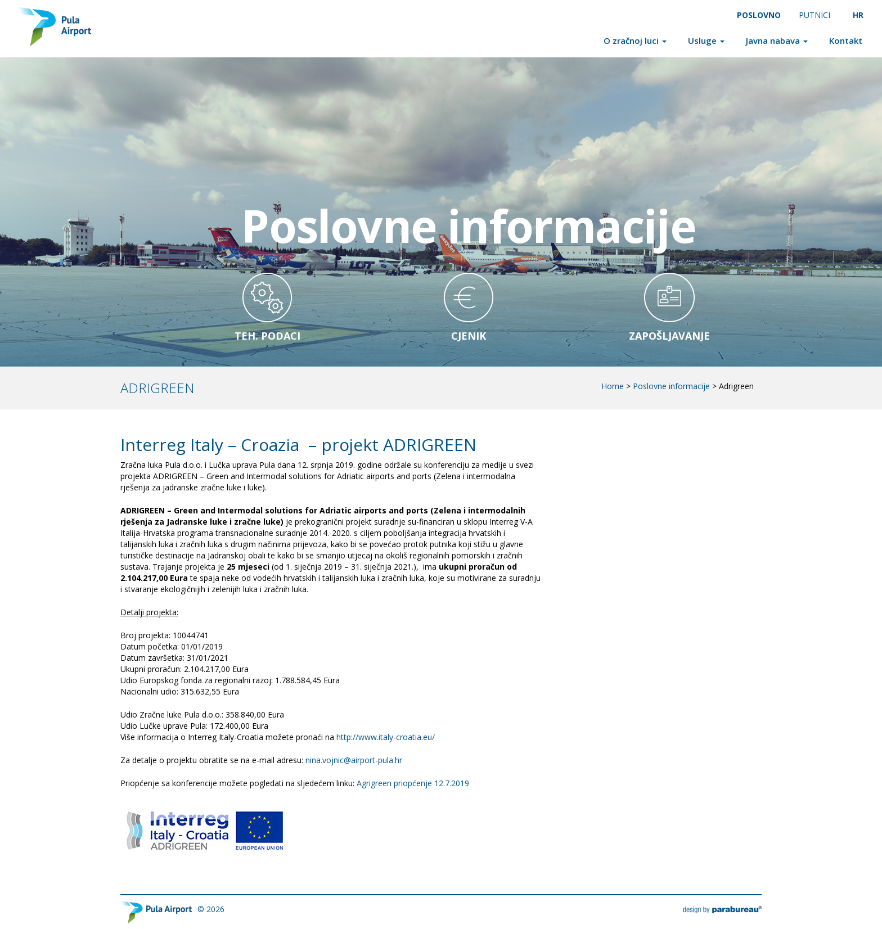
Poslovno (759, 15)
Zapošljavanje (669, 335)
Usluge (706, 40)
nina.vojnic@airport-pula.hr (353, 760)
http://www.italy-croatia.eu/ (385, 737)
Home (612, 386)
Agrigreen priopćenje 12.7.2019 (413, 783)
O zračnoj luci (635, 40)
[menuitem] (858, 15)
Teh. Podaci (267, 335)
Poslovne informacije (671, 386)
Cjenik (468, 335)
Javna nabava (777, 40)
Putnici (814, 15)
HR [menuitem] (858, 15)
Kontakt (845, 40)
